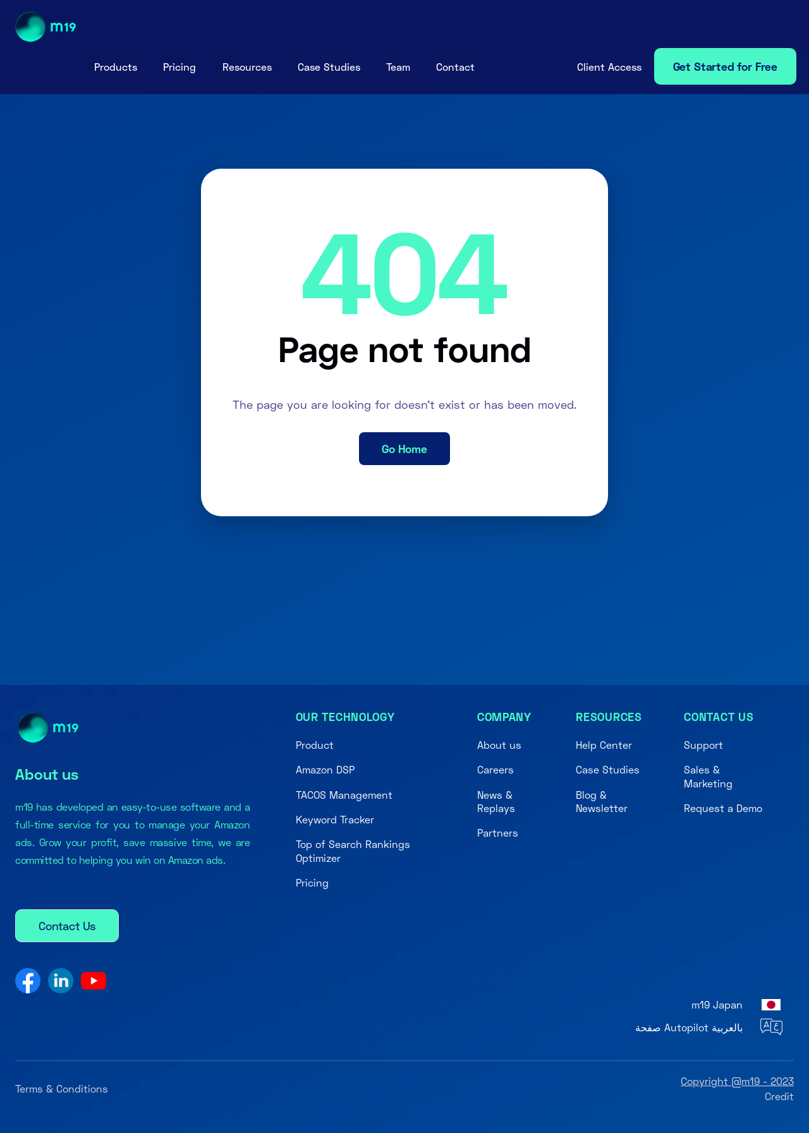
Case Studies (329, 67)
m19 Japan (717, 1004)
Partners (497, 833)
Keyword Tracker (335, 819)
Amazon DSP (325, 769)
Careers (495, 769)
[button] (115, 67)
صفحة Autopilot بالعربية (689, 1027)
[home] (46, 26)
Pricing (179, 67)
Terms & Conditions (61, 1088)
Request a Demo (723, 808)
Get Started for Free (725, 66)
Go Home (404, 449)
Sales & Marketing (708, 776)
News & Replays (496, 801)
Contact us (718, 717)
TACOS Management (344, 795)
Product (315, 745)
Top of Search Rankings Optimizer (353, 850)
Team (398, 67)
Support (703, 745)
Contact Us (67, 926)
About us (499, 745)
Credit (779, 1096)
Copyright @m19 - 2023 (737, 1081)
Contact (455, 67)
